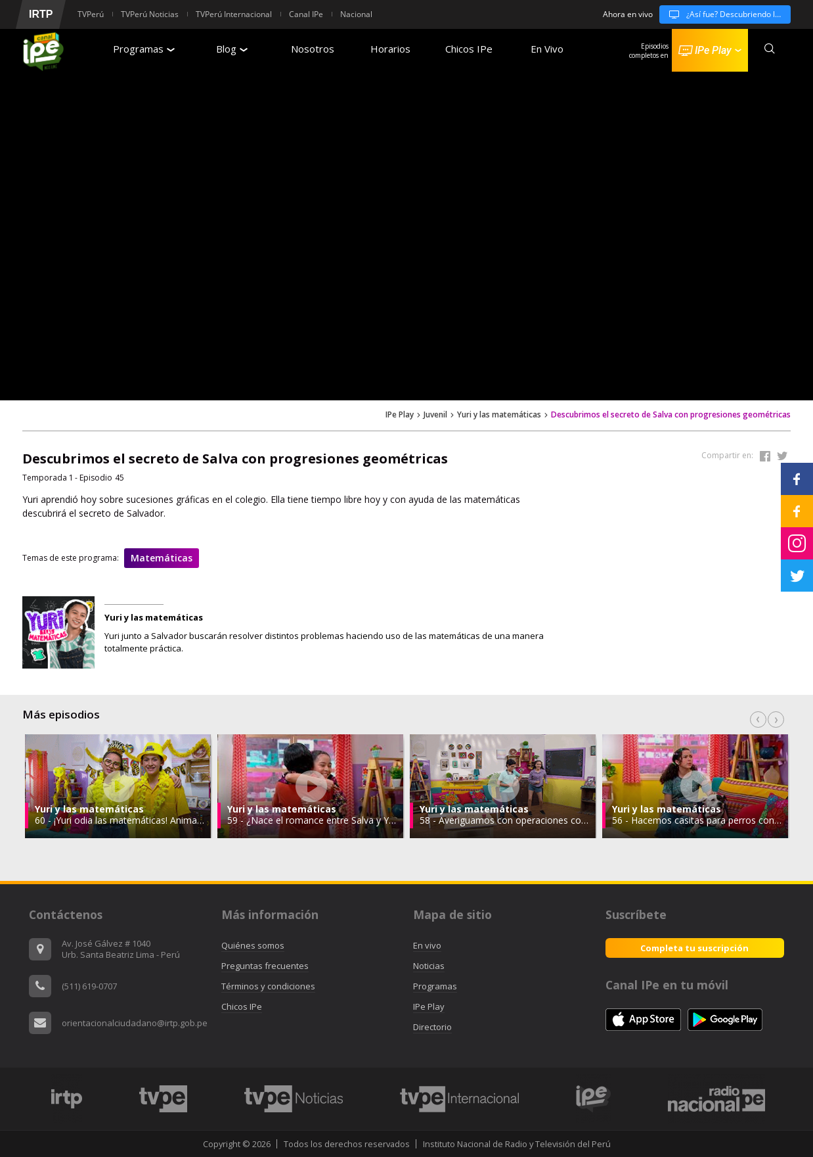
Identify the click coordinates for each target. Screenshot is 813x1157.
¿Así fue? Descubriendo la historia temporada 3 (725, 14)
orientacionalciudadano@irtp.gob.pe (135, 1023)
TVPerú (90, 14)
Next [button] (776, 719)
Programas (144, 48)
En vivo (427, 945)
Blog (232, 48)
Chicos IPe (469, 48)
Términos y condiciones (268, 986)
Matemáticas (161, 558)
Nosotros (312, 48)
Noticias (429, 966)
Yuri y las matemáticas (499, 415)
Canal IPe (306, 14)
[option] (118, 786)
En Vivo (547, 48)
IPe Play (399, 415)
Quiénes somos (252, 945)
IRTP (41, 14)
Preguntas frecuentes (265, 966)
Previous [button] (758, 719)
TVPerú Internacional (234, 14)
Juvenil (435, 415)
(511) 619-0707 (89, 986)
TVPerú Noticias (150, 14)
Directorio (432, 1027)
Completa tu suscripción (694, 948)
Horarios (390, 48)
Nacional (356, 14)
